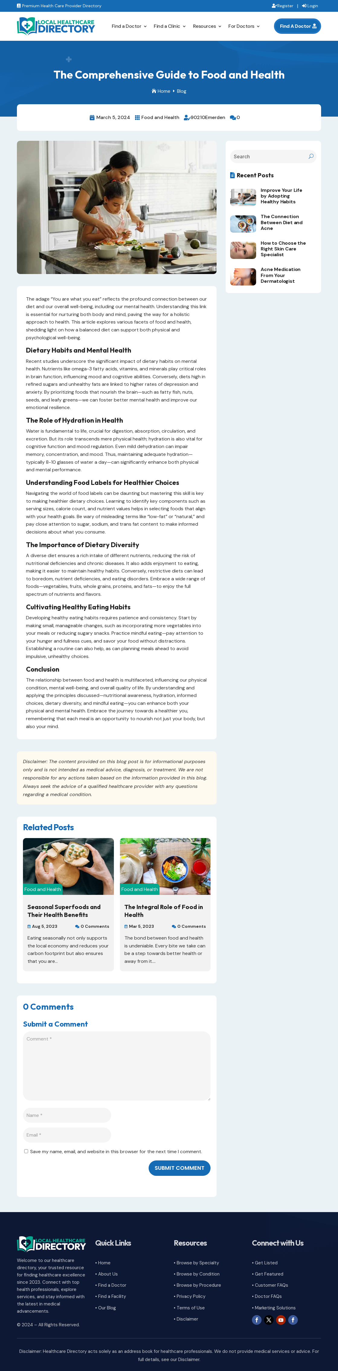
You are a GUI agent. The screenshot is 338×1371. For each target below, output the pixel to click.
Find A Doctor (295, 26)
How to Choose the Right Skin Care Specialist (283, 249)
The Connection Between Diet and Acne (282, 222)
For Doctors (241, 26)
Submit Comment (179, 1168)
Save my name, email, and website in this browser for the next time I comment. (116, 1151)
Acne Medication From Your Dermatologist (281, 275)
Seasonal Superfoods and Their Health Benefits (64, 910)
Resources (204, 26)
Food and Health (160, 117)
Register (285, 5)
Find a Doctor (126, 26)
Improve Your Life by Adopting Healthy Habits (281, 196)
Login (312, 5)
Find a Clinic (167, 26)
